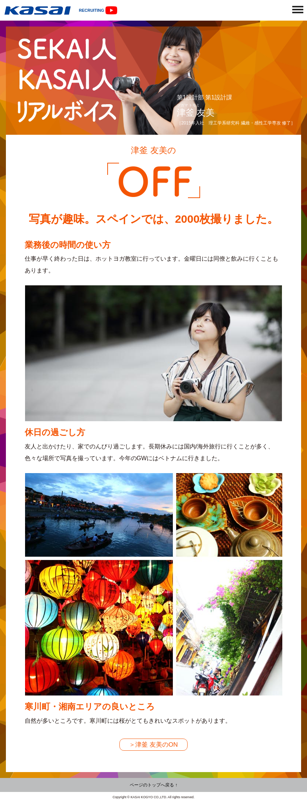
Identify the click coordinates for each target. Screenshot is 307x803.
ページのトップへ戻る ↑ (154, 785)
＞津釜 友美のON (153, 744)
